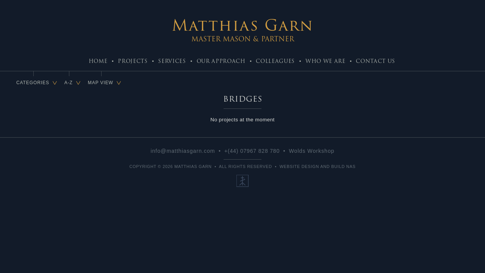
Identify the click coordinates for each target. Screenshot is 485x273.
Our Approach (221, 61)
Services (172, 61)
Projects (132, 61)
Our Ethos (242, 181)
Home (98, 61)
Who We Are (325, 61)
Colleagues (275, 61)
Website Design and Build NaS (318, 166)
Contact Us (375, 61)
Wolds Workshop (312, 151)
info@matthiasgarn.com (182, 151)
